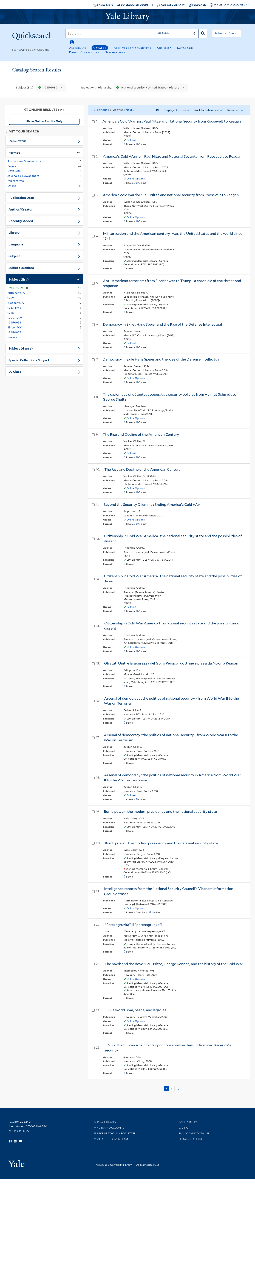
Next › (130, 110)
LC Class (14, 371)
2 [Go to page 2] (171, 1089)
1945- (11, 312)
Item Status (17, 141)
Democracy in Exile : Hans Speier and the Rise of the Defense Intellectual (162, 324)
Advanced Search (226, 33)
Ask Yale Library (171, 5)
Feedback (197, 5)
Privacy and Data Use (194, 1133)
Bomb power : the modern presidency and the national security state (160, 811)
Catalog (99, 47)
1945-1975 (14, 332)
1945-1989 (47, 87)
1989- (11, 298)
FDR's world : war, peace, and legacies (135, 1010)
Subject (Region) (21, 267)
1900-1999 (14, 317)
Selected (233, 110)
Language (15, 244)
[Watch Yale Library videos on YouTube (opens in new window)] (20, 1141)
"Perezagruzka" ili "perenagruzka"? (134, 925)
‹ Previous (114, 110)
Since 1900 (14, 327)
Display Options (174, 110)
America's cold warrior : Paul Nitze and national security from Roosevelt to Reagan (171, 195)
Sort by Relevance (206, 110)
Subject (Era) (18, 279)
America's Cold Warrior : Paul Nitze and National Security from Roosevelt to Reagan (171, 121)
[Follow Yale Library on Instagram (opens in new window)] (15, 1141)
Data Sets (14, 171)
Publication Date (21, 197)
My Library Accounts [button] (227, 5)
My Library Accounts (109, 1127)
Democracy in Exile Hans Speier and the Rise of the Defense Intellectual (161, 359)
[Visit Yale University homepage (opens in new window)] (16, 1162)
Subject (14, 256)
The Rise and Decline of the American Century (141, 434)
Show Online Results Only (44, 121)
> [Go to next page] (178, 1089)
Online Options (136, 178)
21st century (15, 303)
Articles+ (164, 47)
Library (14, 232)
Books (11, 166)
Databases (185, 47)
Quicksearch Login (132, 4)
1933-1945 (14, 307)
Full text (131, 140)
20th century (16, 293)
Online (11, 185)
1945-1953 (14, 322)
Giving (183, 1127)
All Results (77, 47)
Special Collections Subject (28, 360)
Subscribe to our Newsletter (115, 1133)
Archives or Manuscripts (132, 47)
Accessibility (188, 1122)
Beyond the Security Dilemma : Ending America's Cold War (152, 504)
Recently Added (20, 220)
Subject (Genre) (20, 348)
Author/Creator (20, 209)
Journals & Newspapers (23, 176)
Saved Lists (103, 5)
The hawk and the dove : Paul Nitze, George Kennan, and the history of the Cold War (173, 964)
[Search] (111, 33)
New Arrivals (115, 52)
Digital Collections (84, 52)
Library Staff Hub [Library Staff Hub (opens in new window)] (191, 1139)
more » (12, 337)
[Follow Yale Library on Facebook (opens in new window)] (10, 1141)
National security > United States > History (147, 87)
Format (14, 152)
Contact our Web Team (111, 1139)
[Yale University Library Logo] (127, 17)
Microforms (15, 180)
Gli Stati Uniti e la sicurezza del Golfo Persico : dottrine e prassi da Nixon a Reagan (171, 663)
